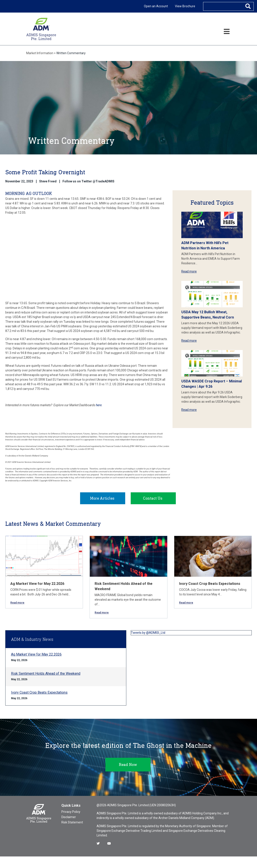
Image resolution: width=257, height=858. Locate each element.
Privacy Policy (70, 813)
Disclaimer (68, 818)
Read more (189, 271)
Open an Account (156, 6)
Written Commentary (71, 53)
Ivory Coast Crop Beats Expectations (209, 585)
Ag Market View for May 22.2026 (37, 585)
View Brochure (185, 6)
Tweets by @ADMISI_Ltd (148, 634)
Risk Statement (72, 824)
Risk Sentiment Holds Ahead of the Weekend (45, 675)
